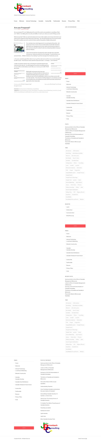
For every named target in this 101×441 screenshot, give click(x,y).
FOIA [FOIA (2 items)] (67, 170)
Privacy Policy (71, 21)
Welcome (21, 21)
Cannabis (41, 21)
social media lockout (43, 92)
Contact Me (48, 21)
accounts (29, 90)
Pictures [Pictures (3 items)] (79, 184)
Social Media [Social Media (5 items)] (68, 196)
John (19, 29)
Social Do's (55, 90)
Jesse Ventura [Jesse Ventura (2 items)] (79, 182)
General (21, 89)
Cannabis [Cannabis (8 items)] (68, 160)
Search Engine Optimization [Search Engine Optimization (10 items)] (72, 189)
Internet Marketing (47, 90)
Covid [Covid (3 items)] (67, 165)
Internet (25, 89)
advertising (34, 90)
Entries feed (69, 210)
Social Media (36, 89)
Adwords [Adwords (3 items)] (68, 155)
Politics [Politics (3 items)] (77, 187)
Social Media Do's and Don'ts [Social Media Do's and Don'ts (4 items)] (72, 199)
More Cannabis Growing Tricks (48, 419)
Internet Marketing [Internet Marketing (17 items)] (70, 182)
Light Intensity (44, 413)
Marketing (29, 89)
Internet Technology (31, 21)
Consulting (40, 90)
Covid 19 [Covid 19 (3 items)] (77, 165)
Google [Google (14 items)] (71, 170)
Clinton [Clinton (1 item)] (75, 163)
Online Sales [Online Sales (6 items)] (73, 184)
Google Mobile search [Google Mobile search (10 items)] (70, 172)
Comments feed (70, 212)
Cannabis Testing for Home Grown (74, 103)
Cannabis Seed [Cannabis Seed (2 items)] (75, 160)
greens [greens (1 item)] (75, 179)
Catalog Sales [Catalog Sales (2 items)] (69, 163)
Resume (64, 21)
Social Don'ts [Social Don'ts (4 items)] (75, 194)
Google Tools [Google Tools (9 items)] (69, 179)
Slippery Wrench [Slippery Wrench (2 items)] (80, 192)
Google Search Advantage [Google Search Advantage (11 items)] (72, 177)
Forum (15, 21)
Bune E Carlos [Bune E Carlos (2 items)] (76, 158)
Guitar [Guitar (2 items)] (79, 179)
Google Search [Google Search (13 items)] (69, 175)
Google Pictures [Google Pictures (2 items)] (80, 172)
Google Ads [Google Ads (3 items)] (77, 170)
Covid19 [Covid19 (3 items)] (72, 165)
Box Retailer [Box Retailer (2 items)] (68, 158)
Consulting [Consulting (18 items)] (81, 163)
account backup (23, 90)
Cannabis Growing (70, 97)
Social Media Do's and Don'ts (31, 92)
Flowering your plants (46, 407)
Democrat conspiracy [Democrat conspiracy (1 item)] (70, 167)
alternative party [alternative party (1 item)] (75, 155)
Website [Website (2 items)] (82, 199)
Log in (67, 207)
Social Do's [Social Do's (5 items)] (68, 194)
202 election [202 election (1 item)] (68, 150)
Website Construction (71, 92)
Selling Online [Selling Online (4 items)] (69, 192)
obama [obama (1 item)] (67, 184)
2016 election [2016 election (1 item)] (76, 150)
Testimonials (56, 21)
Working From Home (53, 84)
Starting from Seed (45, 410)
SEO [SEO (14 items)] (74, 192)
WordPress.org (70, 215)
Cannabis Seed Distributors (72, 100)
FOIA (78, 21)
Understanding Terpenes (46, 386)
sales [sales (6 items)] (82, 187)
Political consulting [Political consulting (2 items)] (70, 187)
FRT (86, 438)
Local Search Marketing (72, 89)
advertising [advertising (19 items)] (68, 153)
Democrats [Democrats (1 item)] (79, 167)
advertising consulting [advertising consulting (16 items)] (77, 153)
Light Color (43, 416)
